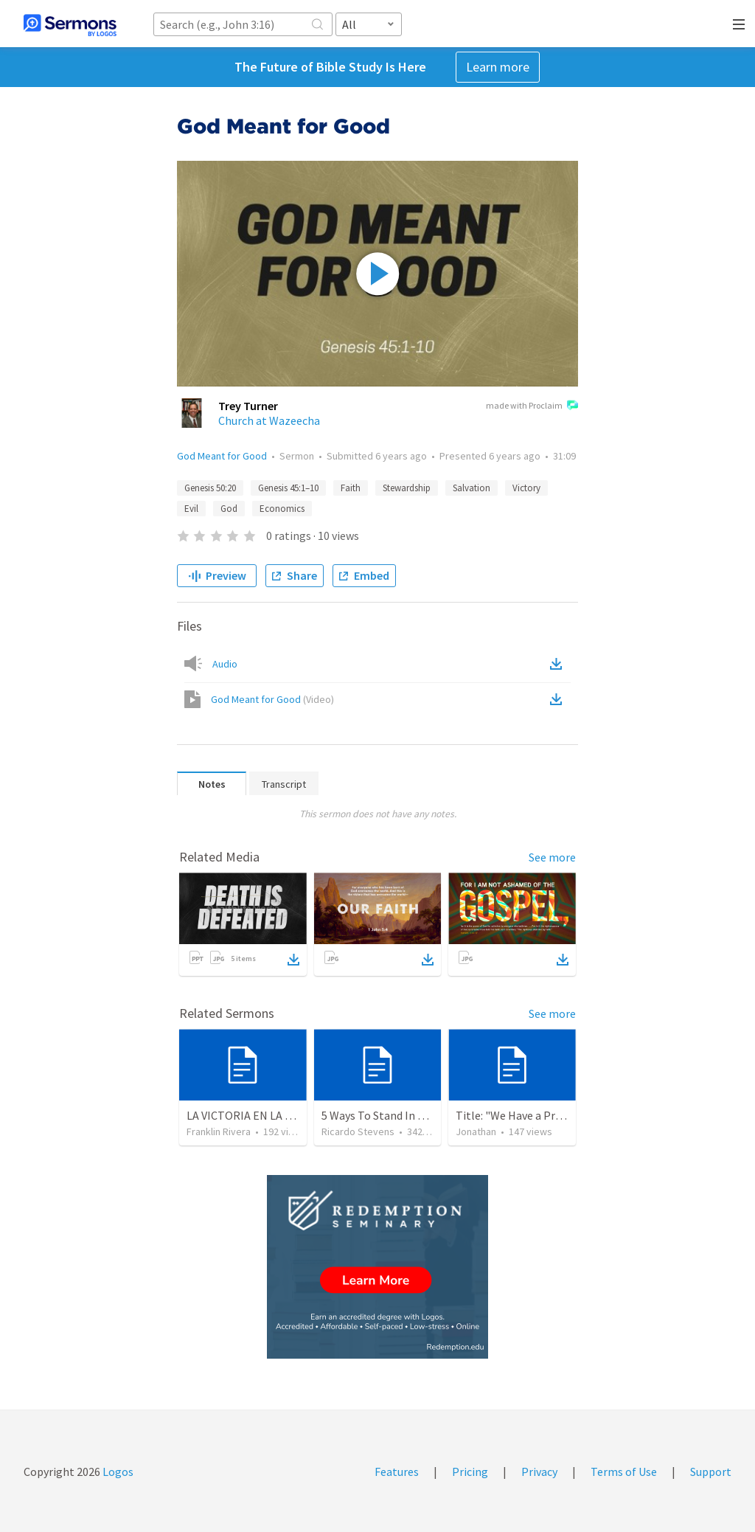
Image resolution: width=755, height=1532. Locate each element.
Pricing (470, 1471)
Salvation (471, 488)
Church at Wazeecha (269, 420)
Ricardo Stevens (357, 1131)
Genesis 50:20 (210, 488)
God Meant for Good (222, 455)
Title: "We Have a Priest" (518, 1115)
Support (710, 1471)
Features (397, 1471)
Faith (351, 488)
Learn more (497, 66)
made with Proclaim (532, 406)
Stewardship (407, 488)
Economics (282, 508)
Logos (116, 1471)
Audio (224, 663)
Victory (526, 488)
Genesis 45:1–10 (288, 488)
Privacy (539, 1471)
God (228, 508)
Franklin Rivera (219, 1131)
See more (552, 857)
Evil (191, 508)
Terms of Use (624, 1471)
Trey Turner (248, 405)
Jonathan (476, 1131)
